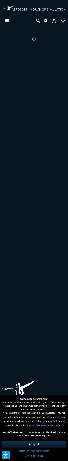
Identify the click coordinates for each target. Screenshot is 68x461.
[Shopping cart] (62, 20)
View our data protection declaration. (44, 425)
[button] (6, 455)
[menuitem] (6, 20)
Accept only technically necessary (34, 451)
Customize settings (34, 456)
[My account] (54, 20)
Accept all (34, 444)
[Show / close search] (37, 20)
